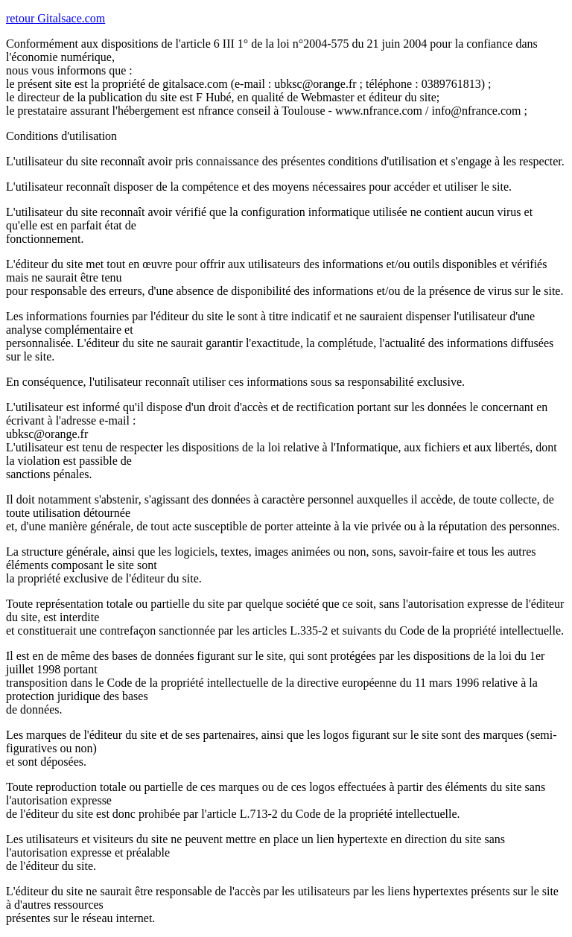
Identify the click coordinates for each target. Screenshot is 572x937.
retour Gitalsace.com (55, 18)
